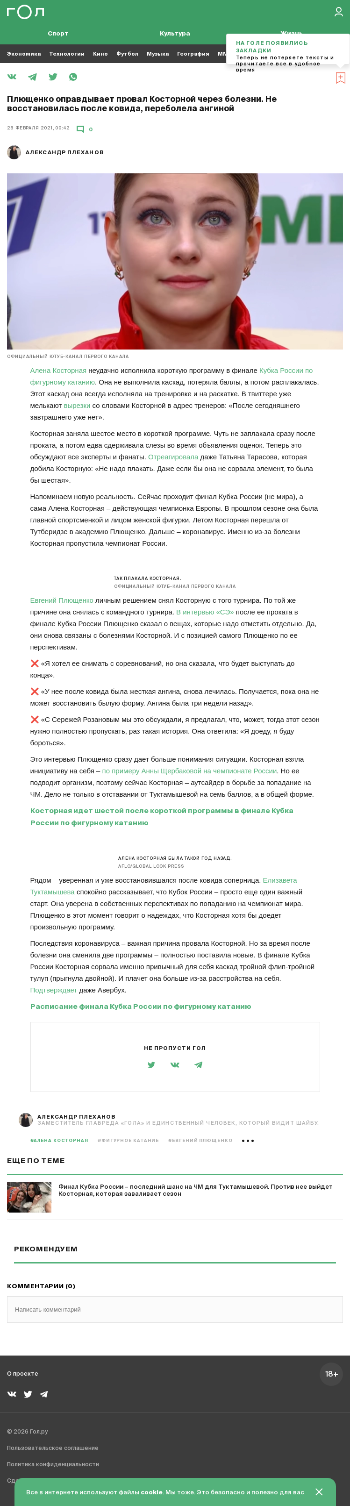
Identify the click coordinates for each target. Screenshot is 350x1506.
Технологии (67, 54)
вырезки (77, 405)
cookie (152, 1493)
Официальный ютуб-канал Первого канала (68, 357)
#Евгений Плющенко (200, 1141)
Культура (175, 34)
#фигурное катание (128, 1141)
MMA (225, 54)
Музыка (158, 54)
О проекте (22, 1374)
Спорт (58, 34)
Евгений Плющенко (61, 600)
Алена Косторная (58, 370)
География (193, 54)
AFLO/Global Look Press (151, 866)
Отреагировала (173, 457)
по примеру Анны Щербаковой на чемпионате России (189, 771)
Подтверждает (54, 990)
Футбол (127, 54)
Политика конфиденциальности (53, 1465)
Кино (100, 54)
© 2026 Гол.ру (27, 1432)
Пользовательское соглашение (53, 1448)
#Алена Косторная (59, 1141)
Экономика (24, 54)
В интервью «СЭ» (205, 612)
